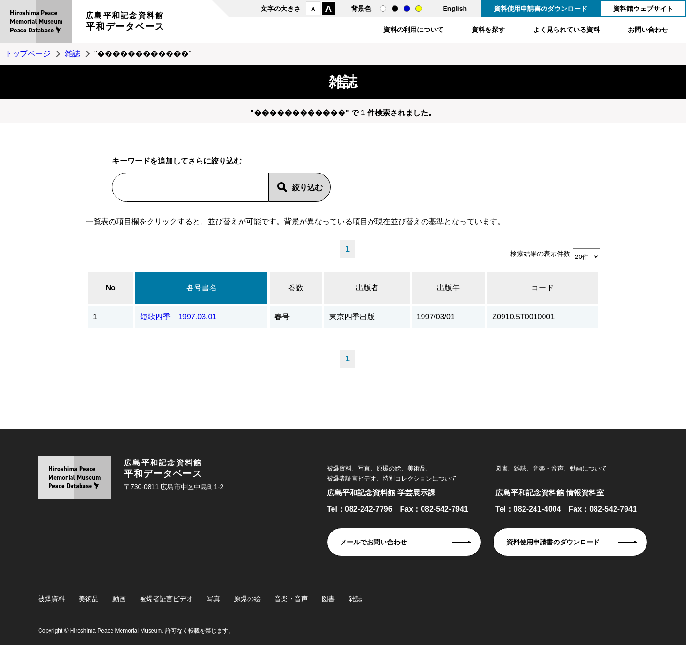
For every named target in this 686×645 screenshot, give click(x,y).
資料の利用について (413, 29)
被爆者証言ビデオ (166, 599)
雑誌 (72, 54)
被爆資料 (51, 599)
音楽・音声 (291, 599)
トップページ (27, 54)
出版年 (448, 288)
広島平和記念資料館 (125, 22)
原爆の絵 (247, 599)
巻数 (295, 288)
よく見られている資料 (566, 29)
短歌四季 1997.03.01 (178, 317)
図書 (328, 599)
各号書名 (201, 288)
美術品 (89, 599)
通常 (383, 8)
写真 (213, 599)
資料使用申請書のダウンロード (540, 8)
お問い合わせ (648, 29)
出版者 (367, 288)
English (455, 8)
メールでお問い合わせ (373, 542)
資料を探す (488, 29)
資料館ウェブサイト (643, 8)
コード (542, 288)
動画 (119, 599)
